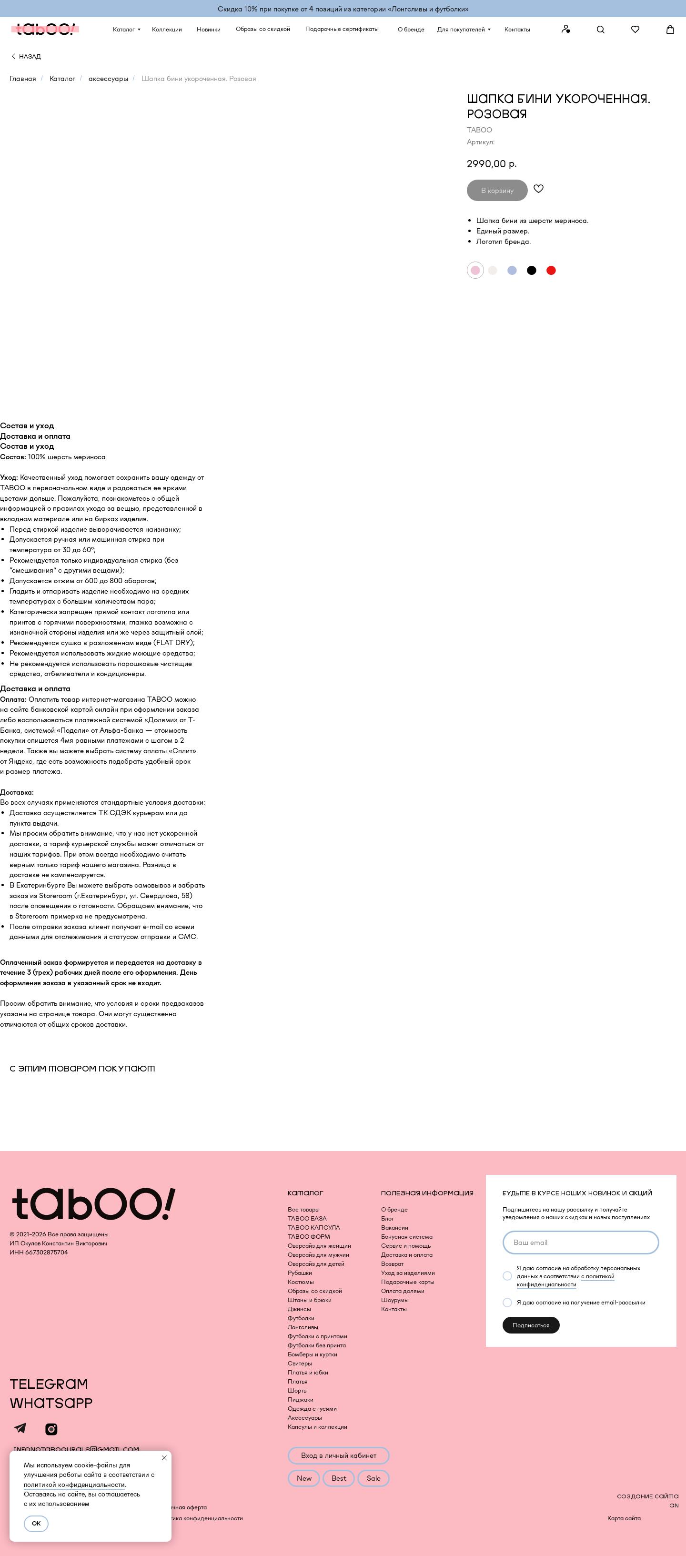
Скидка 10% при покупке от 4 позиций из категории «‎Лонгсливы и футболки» (343, 8)
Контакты (394, 1309)
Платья (298, 1381)
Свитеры (300, 1363)
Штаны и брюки (310, 1300)
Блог (387, 1218)
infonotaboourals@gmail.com (76, 1449)
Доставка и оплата (407, 1255)
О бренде (394, 1209)
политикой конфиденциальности (74, 1484)
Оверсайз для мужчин (318, 1255)
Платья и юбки (308, 1372)
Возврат (392, 1264)
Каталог (62, 78)
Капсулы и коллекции (317, 1427)
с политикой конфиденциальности (566, 1280)
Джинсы (299, 1309)
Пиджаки (300, 1399)
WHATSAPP (51, 1403)
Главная (23, 78)
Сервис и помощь (406, 1246)
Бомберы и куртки (312, 1354)
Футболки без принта (317, 1345)
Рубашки (300, 1273)
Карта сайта (624, 1518)
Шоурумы (395, 1300)
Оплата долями (402, 1291)
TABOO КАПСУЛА (314, 1227)
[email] (581, 1242)
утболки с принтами (320, 1336)
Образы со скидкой (315, 1291)
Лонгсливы (303, 1327)
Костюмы (301, 1282)
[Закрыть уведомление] (164, 1458)
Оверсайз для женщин (319, 1246)
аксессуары (108, 78)
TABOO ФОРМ (309, 1237)
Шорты (298, 1390)
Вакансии (394, 1227)
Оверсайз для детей (316, 1264)
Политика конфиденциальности (199, 1518)
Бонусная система (407, 1237)
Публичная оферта (181, 1507)
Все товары (304, 1209)
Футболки (301, 1318)
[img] (13, 56)
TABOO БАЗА (307, 1218)
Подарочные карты (407, 1282)
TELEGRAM (49, 1384)
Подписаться (531, 1325)
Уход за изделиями (408, 1273)
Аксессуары (305, 1418)
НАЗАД (30, 56)
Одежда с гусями (312, 1408)
